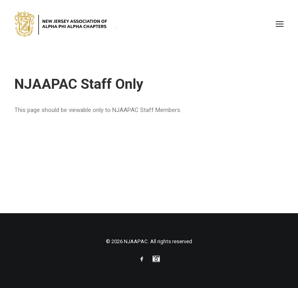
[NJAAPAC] (67, 24)
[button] (279, 24)
